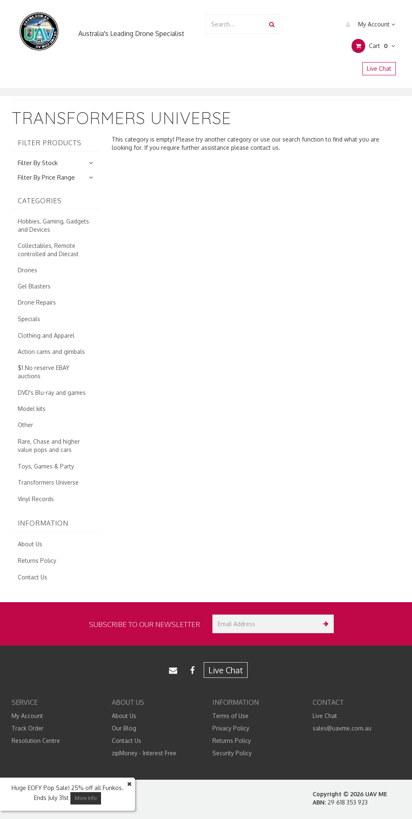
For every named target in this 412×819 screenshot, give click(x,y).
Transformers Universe (48, 482)
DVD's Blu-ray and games (52, 392)
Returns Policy (37, 560)
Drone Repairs (37, 302)
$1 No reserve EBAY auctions (44, 371)
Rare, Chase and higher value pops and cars (49, 445)
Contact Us (32, 577)
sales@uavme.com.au (342, 728)
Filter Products (50, 143)
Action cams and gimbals (51, 351)
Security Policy (232, 753)
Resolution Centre (36, 740)
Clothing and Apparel (46, 335)
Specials (29, 318)
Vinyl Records (36, 498)
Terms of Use (230, 715)
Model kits (32, 408)
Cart (373, 46)
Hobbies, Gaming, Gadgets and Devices (53, 225)
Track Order (27, 728)
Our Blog (124, 728)
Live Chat (379, 68)
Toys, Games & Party (46, 466)
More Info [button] (85, 798)
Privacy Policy (230, 728)
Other (25, 424)
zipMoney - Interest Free (144, 753)
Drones (27, 270)
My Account (368, 24)
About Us (30, 544)
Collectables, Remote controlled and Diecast (48, 249)
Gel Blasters (34, 286)
